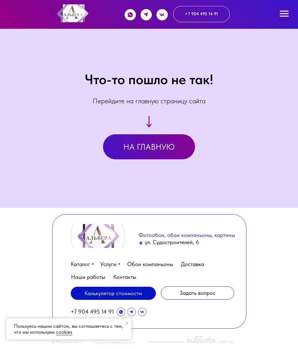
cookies (64, 332)
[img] (72, 13)
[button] (197, 293)
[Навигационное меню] (284, 14)
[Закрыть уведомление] (127, 323)
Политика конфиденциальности (114, 342)
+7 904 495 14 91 (92, 311)
